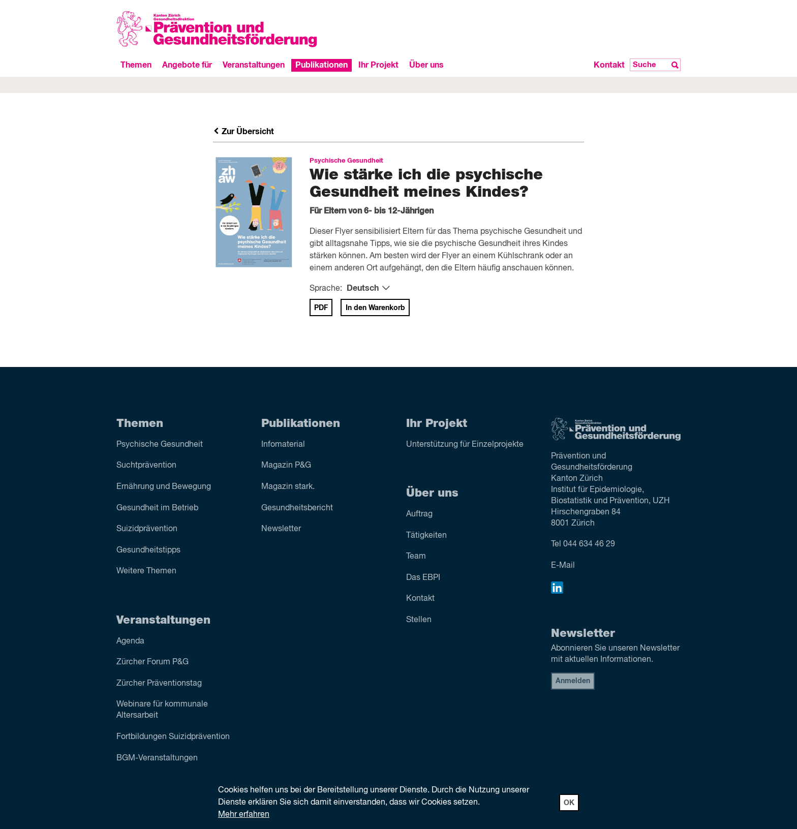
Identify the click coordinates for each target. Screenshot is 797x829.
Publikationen (321, 65)
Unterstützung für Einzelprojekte (465, 445)
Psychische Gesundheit (159, 445)
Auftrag (419, 514)
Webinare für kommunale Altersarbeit (162, 710)
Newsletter (281, 529)
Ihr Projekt (378, 65)
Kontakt (609, 65)
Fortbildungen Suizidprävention (173, 737)
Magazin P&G (286, 466)
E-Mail (563, 566)
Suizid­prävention (146, 529)
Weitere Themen (146, 571)
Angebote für (187, 65)
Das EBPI (423, 578)
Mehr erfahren (243, 815)
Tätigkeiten (426, 536)
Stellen (419, 620)
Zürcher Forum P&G (152, 662)
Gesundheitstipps (148, 550)
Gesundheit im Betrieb (157, 508)
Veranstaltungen (254, 65)
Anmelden (573, 681)
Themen (135, 65)
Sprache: (326, 289)
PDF (321, 308)
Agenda (130, 641)
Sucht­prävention (146, 466)
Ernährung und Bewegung (163, 487)
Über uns (426, 65)
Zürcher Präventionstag (159, 684)
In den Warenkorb (375, 308)
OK (569, 803)
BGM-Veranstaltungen (157, 758)
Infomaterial (283, 445)
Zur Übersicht (243, 132)
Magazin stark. (288, 487)
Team (416, 556)
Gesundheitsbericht (297, 508)
